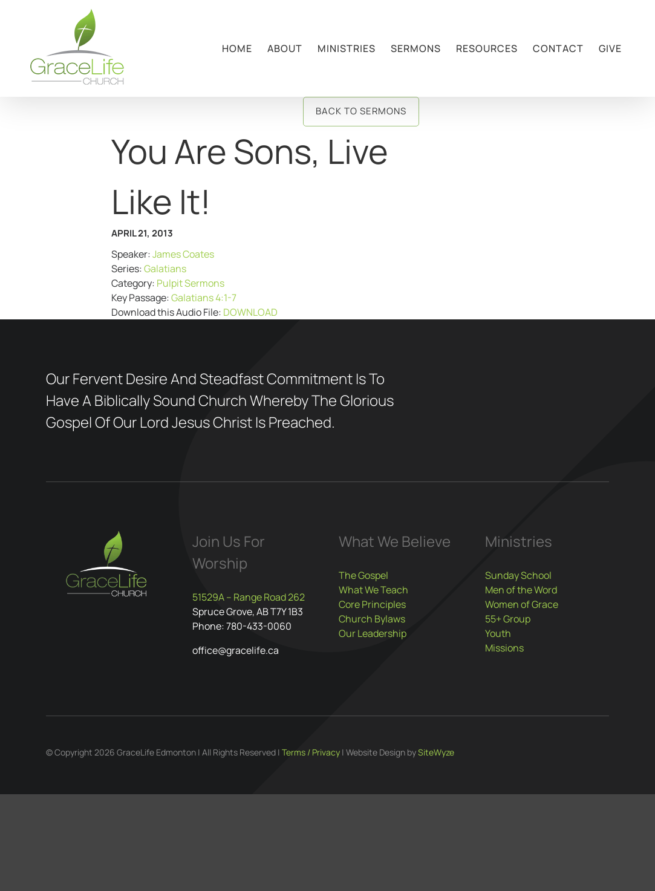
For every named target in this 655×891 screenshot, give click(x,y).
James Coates (183, 254)
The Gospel (363, 575)
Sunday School (518, 575)
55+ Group (507, 618)
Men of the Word (521, 589)
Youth (498, 633)
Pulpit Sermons (190, 283)
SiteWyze (436, 752)
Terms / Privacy (311, 752)
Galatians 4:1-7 (203, 297)
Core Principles (372, 604)
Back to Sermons (361, 111)
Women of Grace (521, 604)
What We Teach (373, 589)
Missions (504, 647)
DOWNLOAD (250, 312)
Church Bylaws (372, 618)
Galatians (165, 268)
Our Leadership (372, 633)
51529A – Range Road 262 (248, 597)
